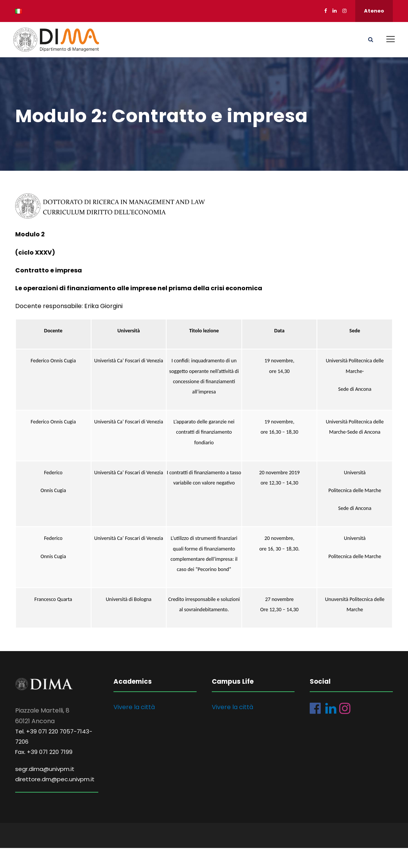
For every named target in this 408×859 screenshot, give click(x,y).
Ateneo (374, 10)
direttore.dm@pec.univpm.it (55, 790)
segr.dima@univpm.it (44, 779)
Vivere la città (134, 717)
